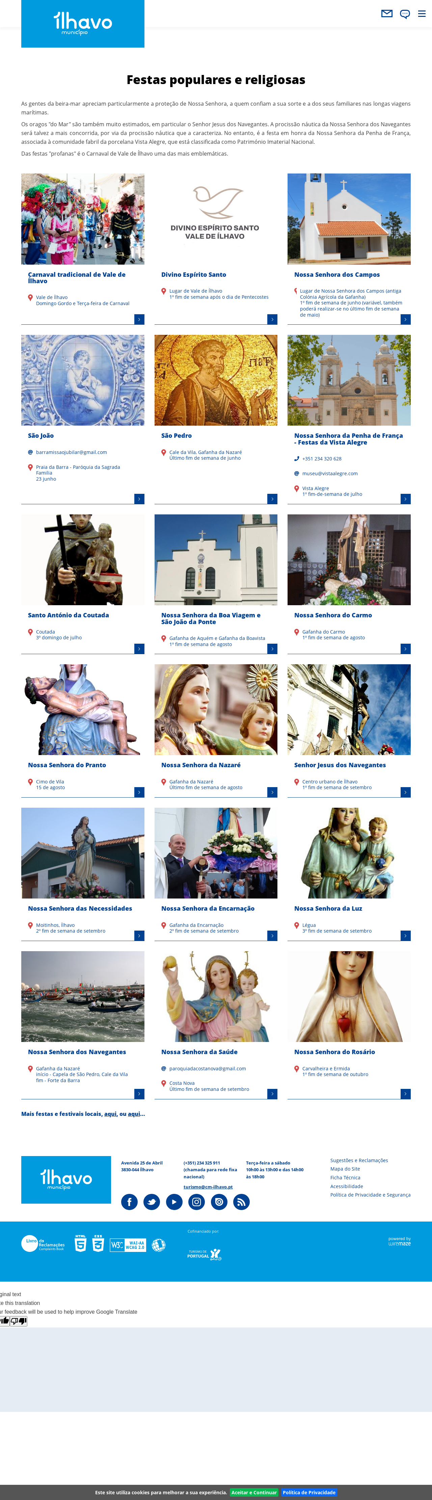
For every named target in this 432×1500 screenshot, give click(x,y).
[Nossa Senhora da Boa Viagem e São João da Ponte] (216, 584)
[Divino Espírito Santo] (216, 249)
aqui (110, 1114)
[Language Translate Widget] (405, 14)
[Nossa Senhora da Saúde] (216, 1025)
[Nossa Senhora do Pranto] (82, 731)
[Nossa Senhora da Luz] (349, 874)
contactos (387, 13)
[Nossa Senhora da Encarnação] (216, 874)
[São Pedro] (216, 419)
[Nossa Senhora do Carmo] (349, 584)
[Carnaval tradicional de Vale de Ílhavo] (82, 249)
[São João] (82, 419)
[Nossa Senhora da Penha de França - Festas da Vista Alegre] (349, 419)
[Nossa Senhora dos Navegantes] (82, 1025)
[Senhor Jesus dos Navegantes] (349, 731)
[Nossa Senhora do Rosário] (349, 1025)
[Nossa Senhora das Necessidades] (82, 874)
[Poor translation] (18, 1321)
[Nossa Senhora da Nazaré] (216, 731)
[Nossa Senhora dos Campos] (349, 249)
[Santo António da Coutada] (82, 584)
